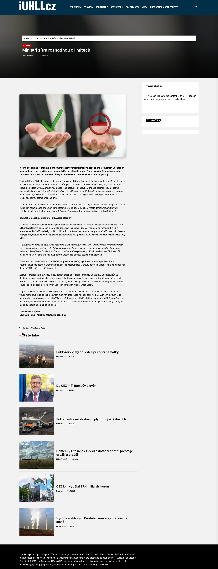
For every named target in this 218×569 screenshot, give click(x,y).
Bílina (28, 328)
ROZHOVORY (117, 7)
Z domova (26, 45)
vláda (43, 328)
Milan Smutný (61, 459)
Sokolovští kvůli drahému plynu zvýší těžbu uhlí (91, 419)
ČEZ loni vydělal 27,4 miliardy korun (82, 486)
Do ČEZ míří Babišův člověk (76, 385)
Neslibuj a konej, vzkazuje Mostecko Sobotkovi (42, 315)
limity (37, 328)
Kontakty (153, 120)
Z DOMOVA (75, 7)
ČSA (32, 328)
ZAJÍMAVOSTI (132, 7)
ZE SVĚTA (88, 7)
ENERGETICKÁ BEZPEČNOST (164, 7)
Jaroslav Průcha (28, 56)
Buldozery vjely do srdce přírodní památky (87, 352)
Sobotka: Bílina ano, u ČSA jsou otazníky (51, 218)
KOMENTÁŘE (102, 7)
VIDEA (145, 7)
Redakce (59, 357)
